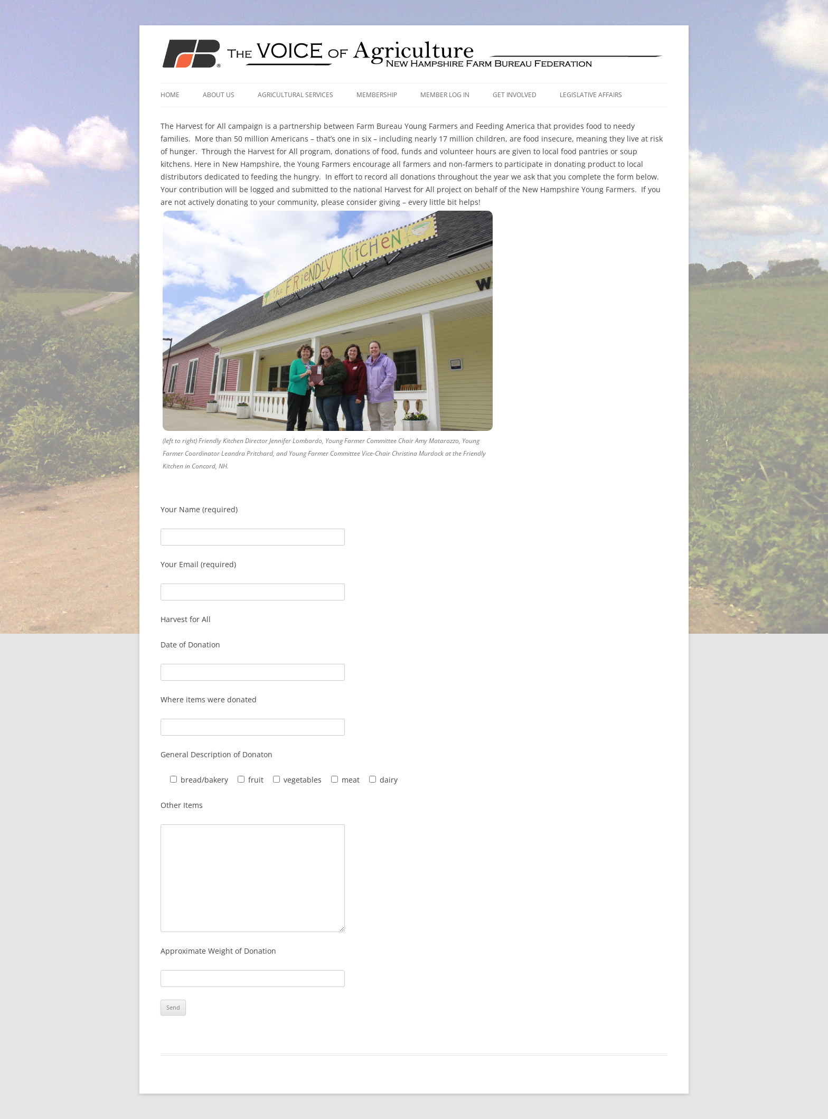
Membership (376, 94)
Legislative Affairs (591, 94)
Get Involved (515, 94)
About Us (218, 94)
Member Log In (444, 94)
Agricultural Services (295, 94)
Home (170, 94)
